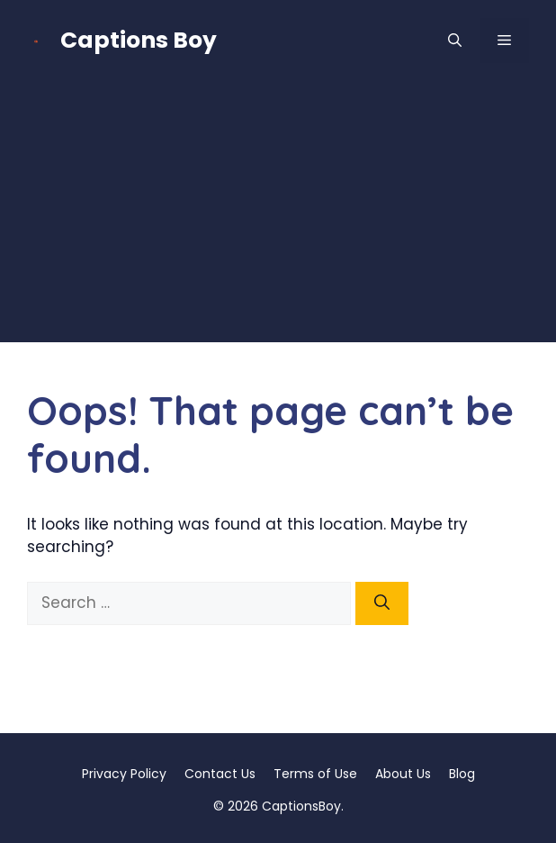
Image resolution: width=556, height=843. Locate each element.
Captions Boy (138, 40)
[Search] (381, 603)
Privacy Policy (124, 774)
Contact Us (220, 774)
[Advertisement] (278, 216)
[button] (455, 40)
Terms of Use (315, 774)
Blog (462, 774)
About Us (403, 774)
